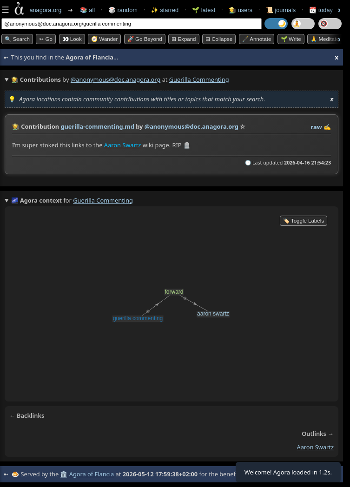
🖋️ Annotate (256, 39)
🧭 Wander (104, 39)
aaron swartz (315, 447)
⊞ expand (184, 39)
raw (316, 127)
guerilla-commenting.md (97, 126)
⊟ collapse (218, 39)
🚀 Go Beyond (144, 39)
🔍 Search (17, 39)
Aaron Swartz (122, 145)
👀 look (72, 39)
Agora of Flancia (91, 474)
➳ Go (46, 39)
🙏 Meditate (324, 39)
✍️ (327, 127)
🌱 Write (291, 39)
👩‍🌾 (16, 126)
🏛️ (63, 474)
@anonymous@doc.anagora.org (116, 79)
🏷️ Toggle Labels (303, 221)
